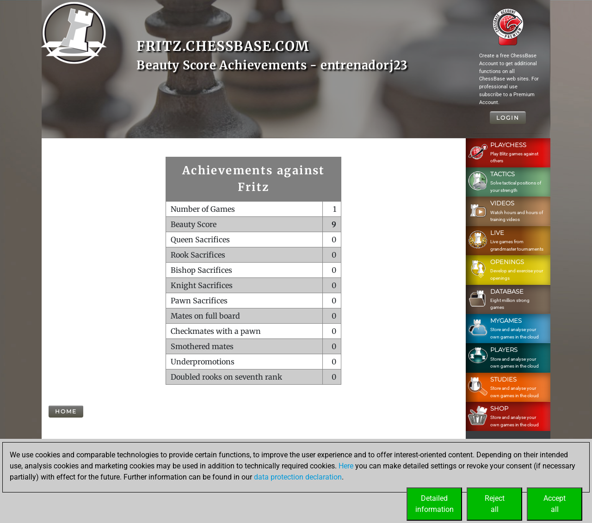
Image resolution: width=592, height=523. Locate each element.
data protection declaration (298, 477)
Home (66, 411)
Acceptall (554, 504)
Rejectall (495, 504)
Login (507, 117)
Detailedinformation (434, 504)
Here (346, 465)
